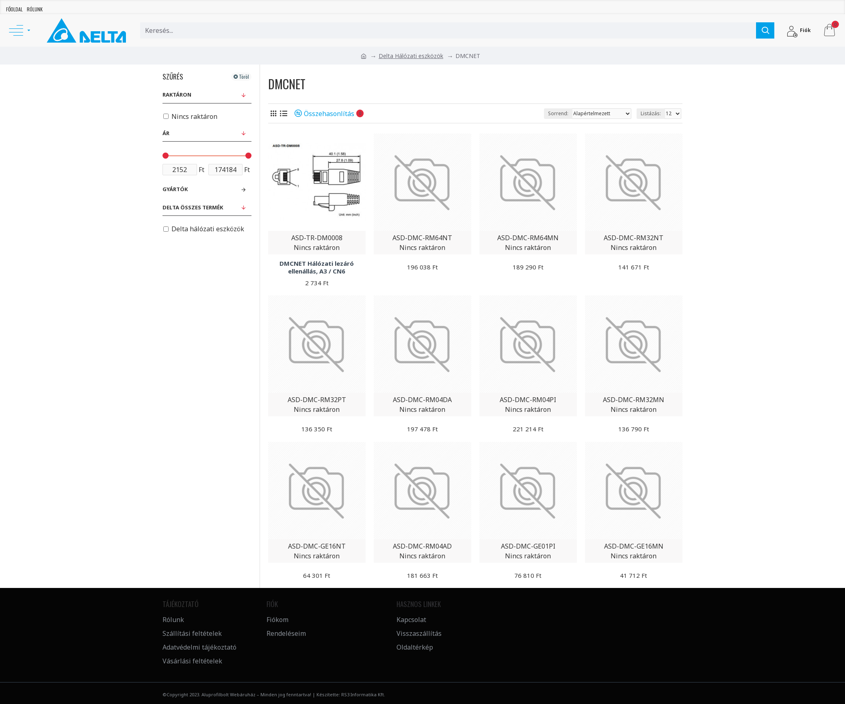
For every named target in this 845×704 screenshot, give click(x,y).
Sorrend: (558, 113)
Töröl (244, 76)
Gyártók (175, 189)
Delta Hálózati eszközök (411, 56)
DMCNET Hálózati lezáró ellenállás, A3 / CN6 (317, 268)
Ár (165, 133)
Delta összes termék (192, 207)
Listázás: (651, 113)
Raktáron (176, 94)
